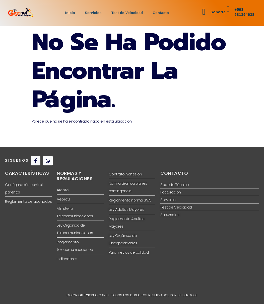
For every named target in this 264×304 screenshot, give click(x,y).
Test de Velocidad (127, 13)
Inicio (70, 13)
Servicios (93, 13)
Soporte (218, 12)
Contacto (161, 13)
